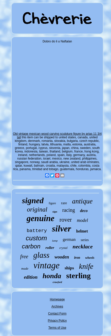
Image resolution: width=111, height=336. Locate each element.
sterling (78, 275)
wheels (89, 258)
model (82, 220)
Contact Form (57, 313)
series (85, 240)
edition (31, 277)
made (24, 268)
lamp (55, 240)
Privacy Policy (57, 320)
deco (84, 211)
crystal (63, 248)
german (69, 239)
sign (54, 211)
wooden (61, 257)
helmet (82, 231)
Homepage (57, 299)
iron (77, 258)
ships (69, 268)
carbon (31, 246)
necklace (82, 246)
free (24, 256)
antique (82, 201)
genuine (40, 218)
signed (33, 200)
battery (37, 231)
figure (52, 203)
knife (86, 266)
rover (66, 220)
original (37, 209)
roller (50, 248)
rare (64, 203)
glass (41, 255)
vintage (46, 265)
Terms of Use (57, 327)
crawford (57, 282)
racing (68, 210)
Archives (57, 306)
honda (52, 276)
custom (36, 238)
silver (61, 228)
